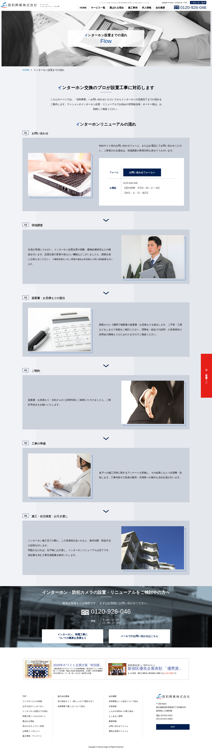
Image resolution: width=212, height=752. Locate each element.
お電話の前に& (198, 2)
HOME (83, 7)
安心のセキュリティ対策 (33, 726)
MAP (173, 727)
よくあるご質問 (115, 716)
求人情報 (146, 7)
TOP (24, 696)
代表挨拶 (113, 706)
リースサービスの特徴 (32, 701)
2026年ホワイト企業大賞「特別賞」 (78, 665)
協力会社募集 (63, 696)
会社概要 (160, 7)
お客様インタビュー (31, 731)
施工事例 (132, 7)
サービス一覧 (98, 7)
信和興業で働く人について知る (71, 706)
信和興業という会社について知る (123, 701)
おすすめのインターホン (33, 706)
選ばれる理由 (116, 7)
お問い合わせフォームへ (142, 172)
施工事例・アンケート (32, 736)
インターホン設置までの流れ (35, 711)
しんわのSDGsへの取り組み (121, 711)
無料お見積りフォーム (118, 731)
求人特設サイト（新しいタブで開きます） (76, 701)
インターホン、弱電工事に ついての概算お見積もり (73, 636)
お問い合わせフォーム (118, 726)
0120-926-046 (190, 7)
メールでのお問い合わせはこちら (139, 636)
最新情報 (113, 721)
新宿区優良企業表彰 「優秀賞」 (155, 668)
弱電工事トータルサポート (34, 716)
